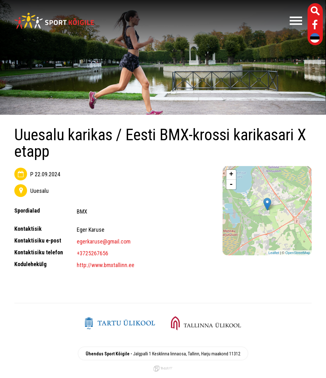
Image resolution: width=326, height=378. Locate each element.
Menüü (201, 21)
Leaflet (273, 253)
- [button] (231, 184)
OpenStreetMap (297, 253)
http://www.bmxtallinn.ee (105, 265)
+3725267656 (92, 253)
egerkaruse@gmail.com (104, 241)
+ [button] (231, 174)
